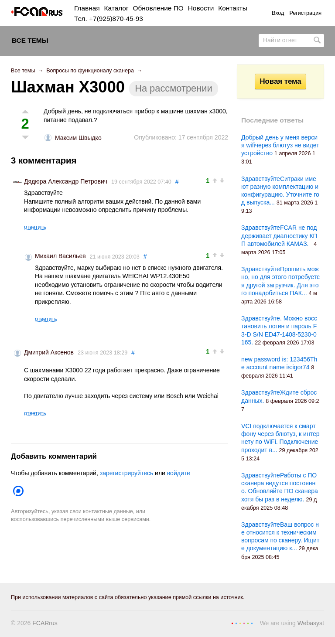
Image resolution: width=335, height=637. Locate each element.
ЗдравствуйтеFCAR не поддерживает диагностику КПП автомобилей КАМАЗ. (279, 235)
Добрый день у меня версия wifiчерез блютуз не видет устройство (280, 145)
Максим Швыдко (78, 137)
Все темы (30, 40)
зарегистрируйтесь (127, 473)
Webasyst (310, 623)
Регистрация (305, 13)
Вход (278, 13)
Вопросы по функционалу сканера (90, 71)
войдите (178, 473)
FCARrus (45, 623)
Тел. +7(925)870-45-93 (108, 18)
